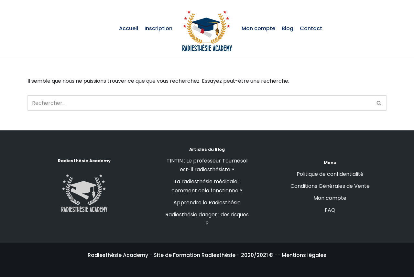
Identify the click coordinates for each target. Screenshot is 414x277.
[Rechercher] (379, 103)
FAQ (330, 210)
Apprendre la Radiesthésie (207, 202)
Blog (287, 28)
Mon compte (258, 28)
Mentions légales (304, 255)
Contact (311, 28)
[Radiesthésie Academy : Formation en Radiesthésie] (207, 28)
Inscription (158, 28)
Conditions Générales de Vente (330, 186)
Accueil (128, 28)
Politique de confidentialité (330, 174)
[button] (378, 103)
